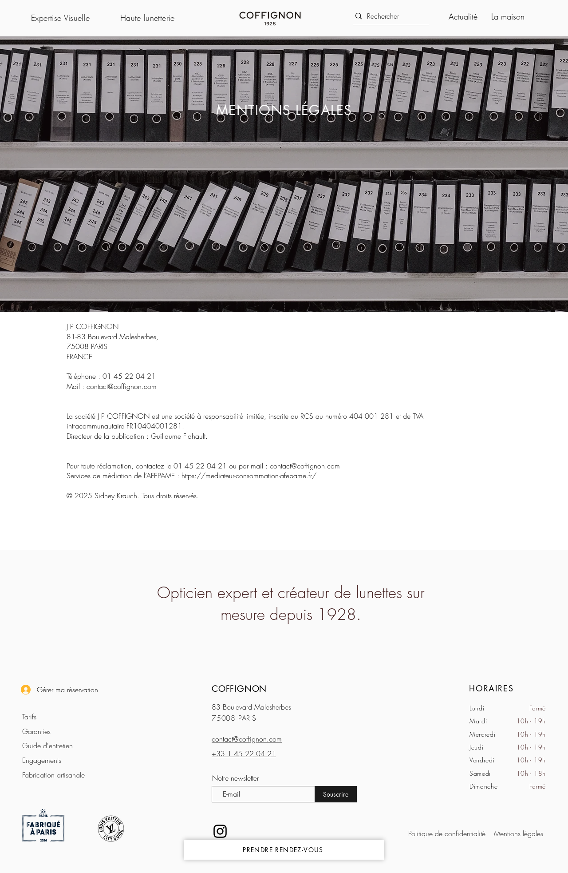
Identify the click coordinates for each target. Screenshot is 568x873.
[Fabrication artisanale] (58, 775)
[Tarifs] (58, 716)
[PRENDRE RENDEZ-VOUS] (284, 850)
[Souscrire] (336, 794)
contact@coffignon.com (122, 386)
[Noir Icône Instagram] (220, 831)
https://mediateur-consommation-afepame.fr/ (248, 475)
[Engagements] (58, 760)
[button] (71, 17)
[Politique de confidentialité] (449, 833)
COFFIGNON (239, 688)
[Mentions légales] (517, 833)
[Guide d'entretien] (58, 745)
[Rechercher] (388, 16)
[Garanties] (58, 731)
